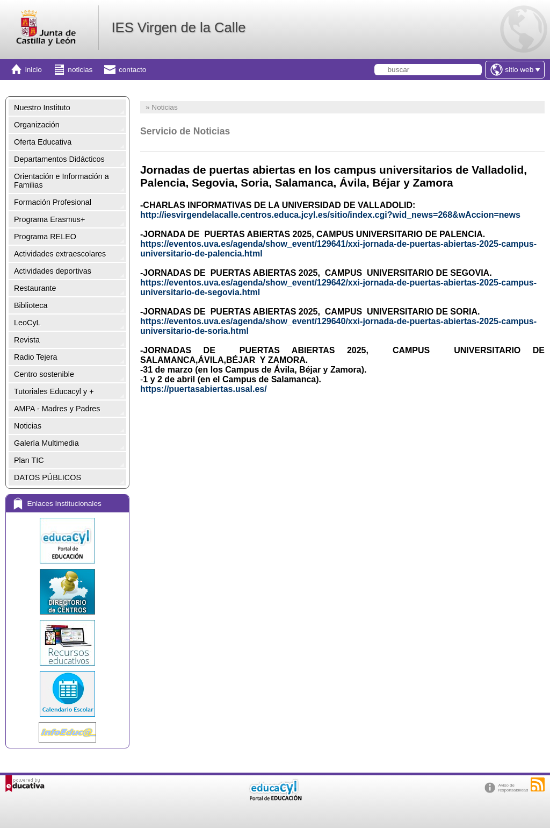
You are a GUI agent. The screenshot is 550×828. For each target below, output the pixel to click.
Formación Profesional (52, 202)
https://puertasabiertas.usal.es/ (203, 389)
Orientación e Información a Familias (61, 180)
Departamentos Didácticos (59, 159)
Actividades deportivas (52, 271)
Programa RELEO (45, 236)
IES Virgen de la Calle (178, 27)
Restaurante (35, 288)
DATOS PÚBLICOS (47, 477)
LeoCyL (27, 322)
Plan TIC (29, 460)
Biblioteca (30, 305)
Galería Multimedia (46, 443)
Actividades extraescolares (60, 253)
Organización (37, 124)
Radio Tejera (35, 357)
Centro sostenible (44, 374)
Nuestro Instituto (42, 107)
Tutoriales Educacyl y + (54, 391)
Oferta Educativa (42, 142)
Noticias (27, 426)
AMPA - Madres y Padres (57, 408)
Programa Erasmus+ (49, 219)
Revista (27, 340)
